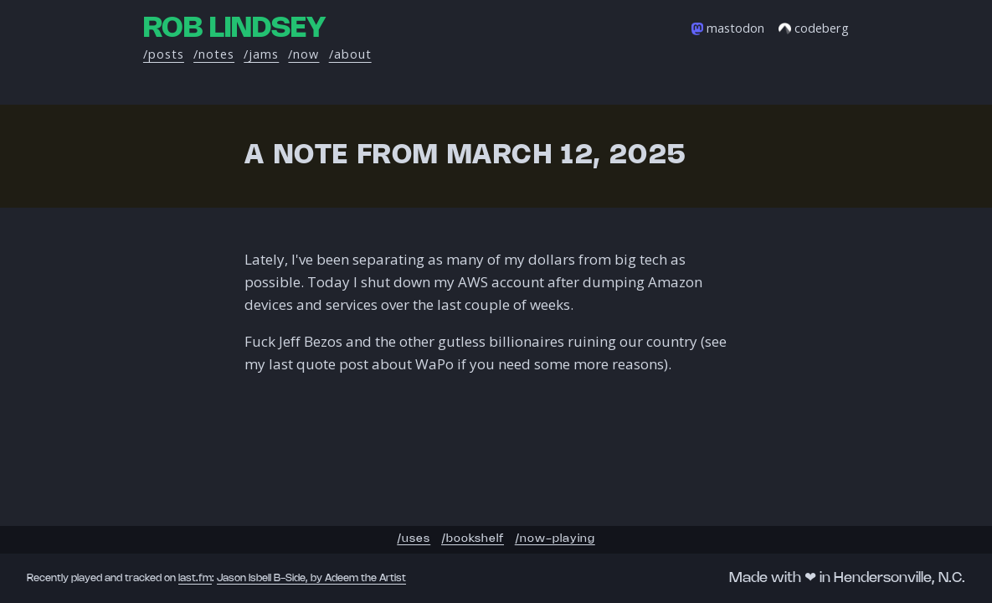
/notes (213, 54)
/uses (413, 539)
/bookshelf (472, 539)
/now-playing (555, 539)
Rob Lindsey (234, 29)
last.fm (195, 578)
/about (350, 54)
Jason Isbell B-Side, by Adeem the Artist (311, 578)
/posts (163, 54)
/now (303, 54)
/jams (261, 54)
